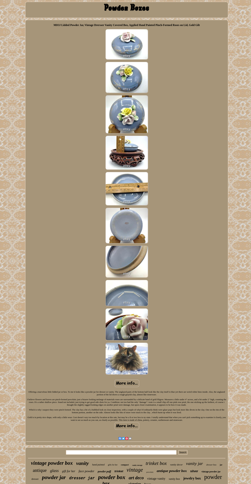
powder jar (54, 477)
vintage (135, 470)
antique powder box (172, 471)
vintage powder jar (210, 471)
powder (213, 477)
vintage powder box (52, 463)
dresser (34, 479)
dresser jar (82, 478)
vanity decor (176, 464)
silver (194, 471)
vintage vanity (156, 478)
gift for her (68, 471)
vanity (82, 463)
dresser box (211, 464)
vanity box (174, 478)
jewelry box (192, 478)
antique (40, 470)
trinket (118, 471)
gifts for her (112, 465)
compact (125, 464)
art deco (136, 477)
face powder (86, 471)
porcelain (149, 472)
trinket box (156, 463)
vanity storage (137, 465)
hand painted (98, 464)
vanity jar (194, 463)
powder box (111, 477)
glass (54, 470)
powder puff (104, 471)
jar (221, 465)
